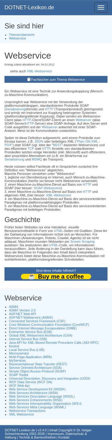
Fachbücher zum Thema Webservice (58, 79)
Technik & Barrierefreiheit (37, 437)
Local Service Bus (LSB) (27, 350)
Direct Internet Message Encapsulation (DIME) (43, 328)
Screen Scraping (82, 241)
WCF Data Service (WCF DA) (30, 382)
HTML (58, 231)
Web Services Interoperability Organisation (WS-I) (45, 403)
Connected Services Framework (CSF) (37, 321)
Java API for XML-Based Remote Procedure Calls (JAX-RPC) (54, 342)
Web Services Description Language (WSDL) (42, 396)
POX (7, 145)
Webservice (17, 38)
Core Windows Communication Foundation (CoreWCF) (49, 324)
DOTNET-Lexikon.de (29, 7)
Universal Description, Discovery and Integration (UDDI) (49, 378)
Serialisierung (16, 109)
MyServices (17, 360)
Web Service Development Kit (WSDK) (37, 389)
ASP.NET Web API (22, 314)
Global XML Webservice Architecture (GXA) (40, 335)
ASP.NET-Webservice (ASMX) (31, 317)
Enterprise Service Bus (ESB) (30, 332)
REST (57, 145)
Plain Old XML (87, 141)
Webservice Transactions (27, 410)
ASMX (13, 306)
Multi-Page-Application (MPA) (30, 357)
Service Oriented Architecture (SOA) (35, 367)
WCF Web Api (19, 385)
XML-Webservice (39, 71)
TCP (30, 148)
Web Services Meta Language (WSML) (37, 407)
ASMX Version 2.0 (22, 310)
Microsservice (19, 353)
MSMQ (37, 159)
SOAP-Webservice (47, 188)
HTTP (49, 109)
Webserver (83, 120)
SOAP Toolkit (18, 375)
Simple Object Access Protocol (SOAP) (37, 371)
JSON (38, 141)
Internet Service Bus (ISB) (28, 339)
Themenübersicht (21, 34)
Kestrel (14, 346)
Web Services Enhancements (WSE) (36, 400)
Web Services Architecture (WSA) (33, 393)
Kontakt (63, 437)
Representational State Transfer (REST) (38, 364)
